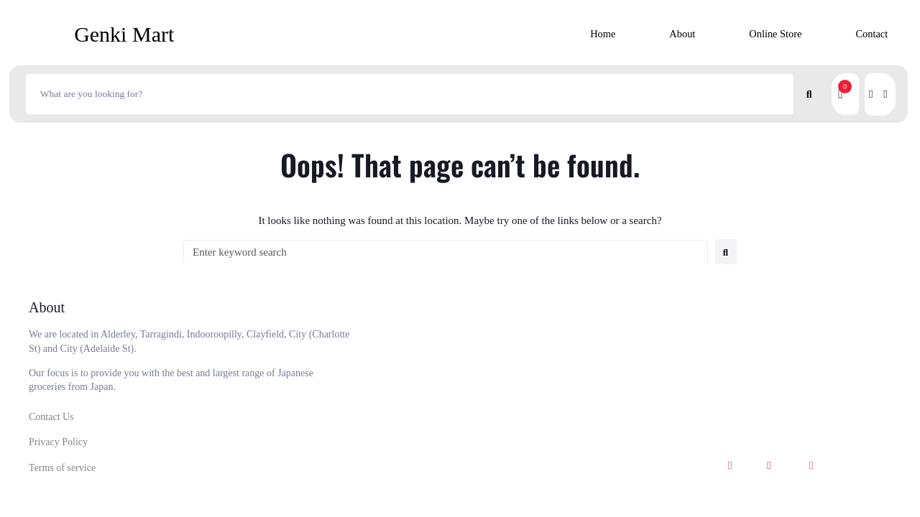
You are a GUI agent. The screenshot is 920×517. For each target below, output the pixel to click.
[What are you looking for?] (409, 94)
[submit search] (809, 94)
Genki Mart (124, 34)
